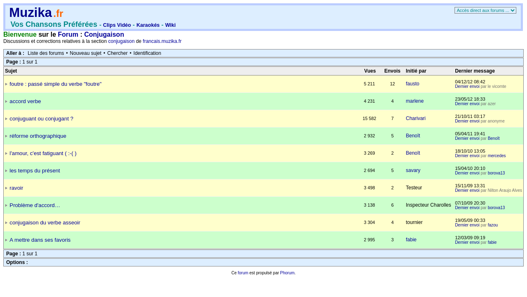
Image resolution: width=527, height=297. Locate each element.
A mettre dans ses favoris (39, 240)
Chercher (117, 53)
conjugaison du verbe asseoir (44, 222)
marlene (415, 101)
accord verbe (25, 101)
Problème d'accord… (34, 205)
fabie (411, 240)
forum (243, 273)
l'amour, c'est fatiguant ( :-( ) (43, 153)
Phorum (287, 273)
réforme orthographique (37, 136)
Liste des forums (46, 53)
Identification (147, 53)
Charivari (416, 118)
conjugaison (121, 41)
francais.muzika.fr (162, 41)
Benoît (413, 136)
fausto (413, 84)
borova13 (496, 173)
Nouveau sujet (86, 53)
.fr (58, 13)
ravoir (16, 188)
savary (413, 170)
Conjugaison (104, 34)
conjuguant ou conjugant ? (41, 119)
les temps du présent (34, 170)
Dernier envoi (467, 86)
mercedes (497, 155)
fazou (493, 225)
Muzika (30, 12)
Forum (68, 34)
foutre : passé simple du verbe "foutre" (55, 84)
